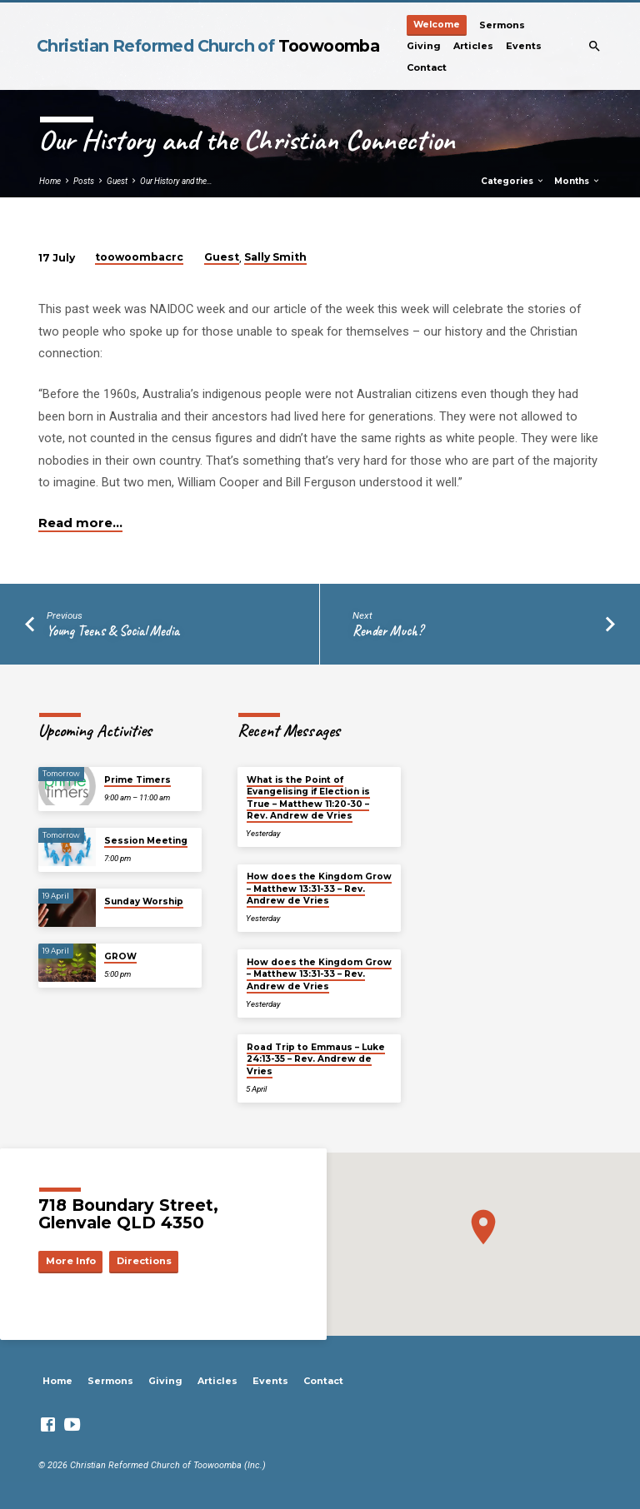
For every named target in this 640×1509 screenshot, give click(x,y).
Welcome (436, 24)
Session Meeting (146, 840)
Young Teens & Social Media (113, 631)
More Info (71, 1261)
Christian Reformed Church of (208, 46)
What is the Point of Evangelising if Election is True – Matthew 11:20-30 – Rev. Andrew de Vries (308, 797)
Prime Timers (137, 779)
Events (524, 46)
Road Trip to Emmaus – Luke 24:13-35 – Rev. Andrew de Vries (316, 1059)
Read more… (80, 522)
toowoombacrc (139, 257)
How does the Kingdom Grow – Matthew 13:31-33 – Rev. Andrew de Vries (319, 888)
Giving (424, 46)
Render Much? (387, 631)
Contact (427, 67)
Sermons (502, 25)
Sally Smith (275, 257)
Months (577, 181)
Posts (83, 181)
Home (50, 181)
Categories (513, 181)
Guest (117, 181)
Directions (144, 1261)
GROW (120, 956)
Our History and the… (176, 181)
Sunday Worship (143, 901)
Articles (473, 46)
